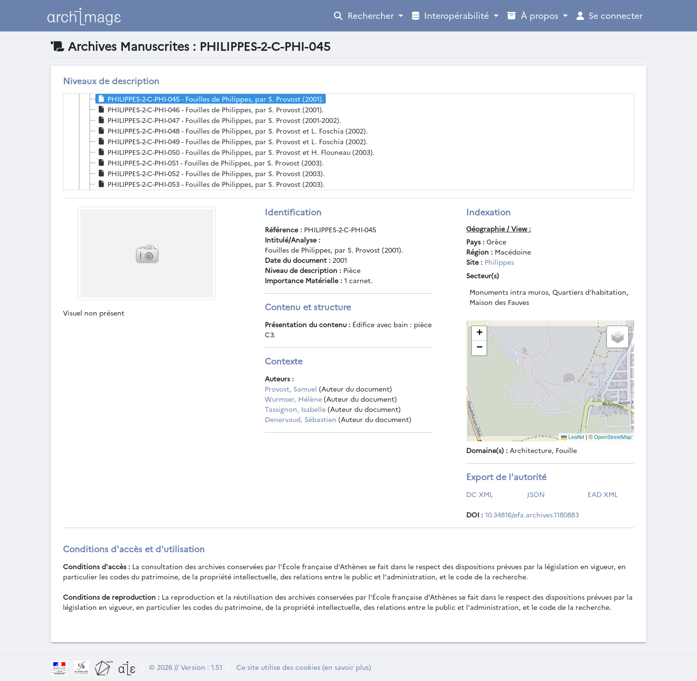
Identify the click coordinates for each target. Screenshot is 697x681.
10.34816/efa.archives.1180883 (532, 514)
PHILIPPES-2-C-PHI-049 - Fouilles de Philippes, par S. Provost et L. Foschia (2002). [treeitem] (232, 141)
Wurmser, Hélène (293, 399)
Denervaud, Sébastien (300, 419)
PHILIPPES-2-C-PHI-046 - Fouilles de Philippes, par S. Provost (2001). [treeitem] (210, 109)
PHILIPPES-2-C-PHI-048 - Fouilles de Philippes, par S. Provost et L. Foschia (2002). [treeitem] (232, 131)
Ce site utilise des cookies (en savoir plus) (303, 667)
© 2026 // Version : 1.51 (185, 667)
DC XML (479, 494)
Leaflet (572, 437)
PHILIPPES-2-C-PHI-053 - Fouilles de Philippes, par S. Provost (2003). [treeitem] (210, 184)
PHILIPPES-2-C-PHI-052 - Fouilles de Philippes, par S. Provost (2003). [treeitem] (210, 173)
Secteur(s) (482, 275)
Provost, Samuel (291, 388)
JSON (536, 494)
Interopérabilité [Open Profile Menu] (451, 15)
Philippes (499, 262)
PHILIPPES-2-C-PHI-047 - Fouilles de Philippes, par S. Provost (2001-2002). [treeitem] (218, 120)
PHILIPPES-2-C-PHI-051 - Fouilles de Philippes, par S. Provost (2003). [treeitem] (210, 162)
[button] (479, 333)
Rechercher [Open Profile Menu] (365, 15)
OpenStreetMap (613, 437)
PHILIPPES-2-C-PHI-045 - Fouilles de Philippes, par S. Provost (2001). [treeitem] (210, 99)
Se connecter (609, 15)
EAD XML (603, 494)
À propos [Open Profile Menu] (534, 15)
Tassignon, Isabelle (295, 409)
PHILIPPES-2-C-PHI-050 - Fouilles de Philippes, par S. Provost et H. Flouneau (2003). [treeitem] (235, 152)
